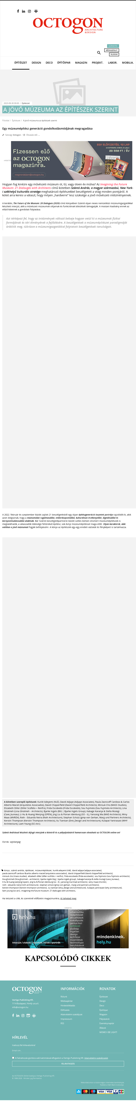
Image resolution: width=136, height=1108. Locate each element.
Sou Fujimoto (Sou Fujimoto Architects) (112, 876)
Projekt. (97, 62)
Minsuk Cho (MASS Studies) (14, 876)
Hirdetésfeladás (68, 1005)
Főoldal (5, 120)
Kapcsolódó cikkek (68, 959)
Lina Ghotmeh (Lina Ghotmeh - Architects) (20, 879)
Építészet (20, 62)
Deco (49, 62)
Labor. (112, 62)
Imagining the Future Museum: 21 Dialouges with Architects (48, 890)
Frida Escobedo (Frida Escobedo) (78, 876)
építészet (29, 870)
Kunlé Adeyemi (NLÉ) (62, 870)
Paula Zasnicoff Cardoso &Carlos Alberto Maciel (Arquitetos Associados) (34, 873)
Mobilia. (128, 62)
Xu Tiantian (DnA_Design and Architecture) (67, 887)
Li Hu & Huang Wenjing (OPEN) (15, 881)
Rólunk (64, 996)
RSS (62, 1023)
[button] (99, 52)
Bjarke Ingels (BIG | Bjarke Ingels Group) (58, 879)
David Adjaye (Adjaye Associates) (86, 870)
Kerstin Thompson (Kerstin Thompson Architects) (24, 887)
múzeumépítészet (43, 870)
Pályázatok (104, 1019)
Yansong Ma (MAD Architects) (74, 881)
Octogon (17, 134)
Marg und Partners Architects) (85, 884)
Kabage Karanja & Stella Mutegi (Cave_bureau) (98, 879)
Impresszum (66, 1019)
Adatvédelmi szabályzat (71, 1014)
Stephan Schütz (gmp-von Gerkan (55, 884)
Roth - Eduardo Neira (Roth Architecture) (20, 884)
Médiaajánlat (112, 50)
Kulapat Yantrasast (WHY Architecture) (104, 887)
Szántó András (17, 870)
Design (36, 62)
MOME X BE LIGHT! (108, 1032)
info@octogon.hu (20, 1007)
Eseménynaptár (106, 1023)
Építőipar (63, 62)
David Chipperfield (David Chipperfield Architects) (90, 873)
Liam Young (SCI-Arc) (11, 890)
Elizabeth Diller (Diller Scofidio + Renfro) (45, 876)
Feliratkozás (68, 1063)
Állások (114, 54)
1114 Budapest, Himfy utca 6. (25, 1003)
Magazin (81, 62)
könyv (7, 870)
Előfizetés (113, 46)
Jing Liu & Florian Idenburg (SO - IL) (44, 881)
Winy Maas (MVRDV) (97, 881)
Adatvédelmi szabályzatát (96, 1058)
